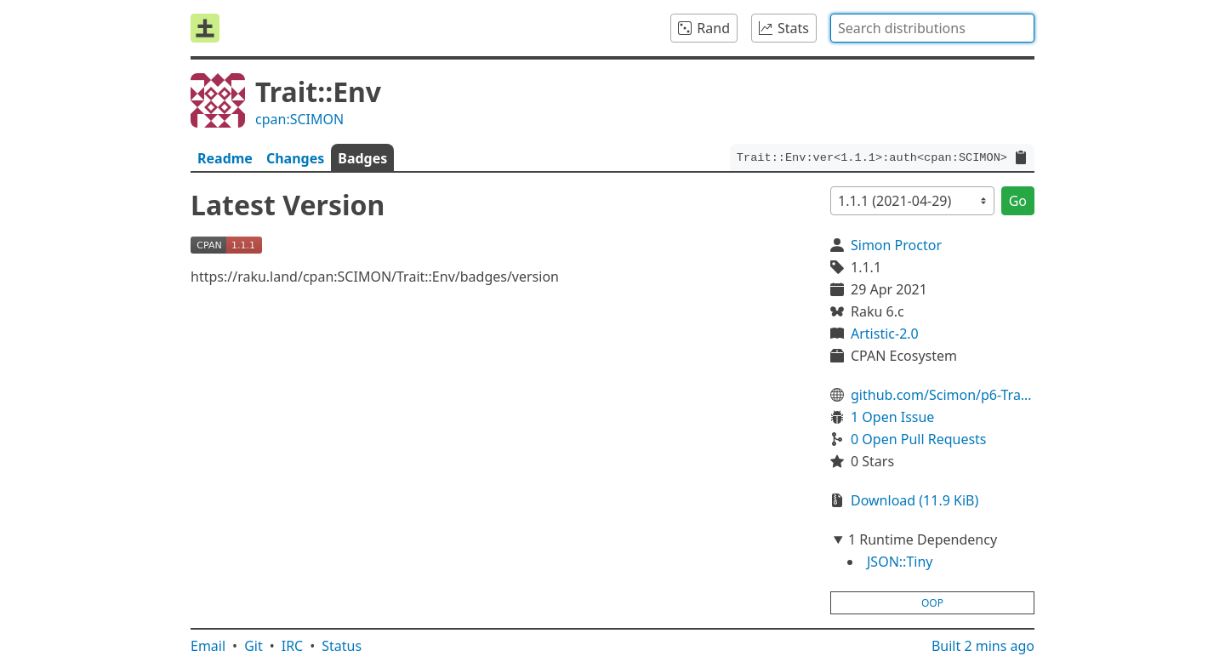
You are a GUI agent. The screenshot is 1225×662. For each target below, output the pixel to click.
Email (208, 645)
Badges (362, 158)
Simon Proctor (896, 245)
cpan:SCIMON (299, 119)
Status (342, 645)
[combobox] (932, 28)
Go (1018, 200)
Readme (225, 158)
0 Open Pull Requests (919, 439)
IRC (293, 645)
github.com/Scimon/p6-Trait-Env (942, 394)
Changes (295, 158)
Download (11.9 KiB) (914, 500)
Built (983, 645)
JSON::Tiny (899, 561)
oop (932, 603)
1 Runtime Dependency (922, 539)
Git (253, 645)
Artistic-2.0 (885, 333)
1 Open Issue (892, 417)
